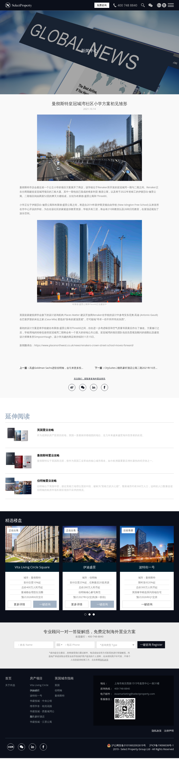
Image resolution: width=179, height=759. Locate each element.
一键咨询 (45, 605)
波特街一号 (36, 696)
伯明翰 (58, 691)
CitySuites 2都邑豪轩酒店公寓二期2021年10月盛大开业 (132, 367)
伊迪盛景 (35, 691)
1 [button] (85, 615)
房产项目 (36, 679)
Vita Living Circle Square (39, 686)
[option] (89, 52)
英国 (57, 686)
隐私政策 (104, 660)
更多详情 (19, 605)
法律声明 (169, 731)
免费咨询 (101, 5)
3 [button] (94, 615)
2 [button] (89, 615)
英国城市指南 (64, 679)
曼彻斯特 (60, 696)
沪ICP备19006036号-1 (161, 746)
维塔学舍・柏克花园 (41, 707)
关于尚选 (10, 686)
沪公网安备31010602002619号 (129, 746)
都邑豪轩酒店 (37, 717)
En (159, 5)
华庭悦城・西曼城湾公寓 (42, 712)
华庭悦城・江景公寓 (41, 722)
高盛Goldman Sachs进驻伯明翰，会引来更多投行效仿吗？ (56, 367)
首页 (8, 679)
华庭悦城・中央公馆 (41, 701)
